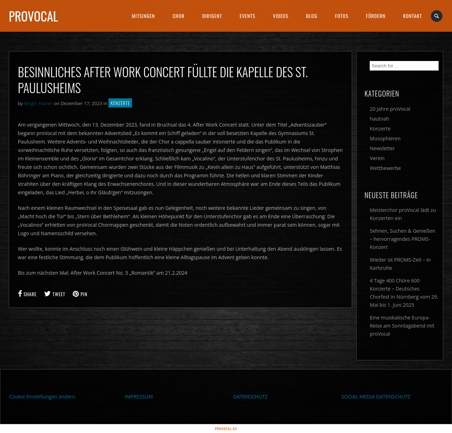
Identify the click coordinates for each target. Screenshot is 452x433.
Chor (179, 15)
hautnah (379, 118)
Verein (377, 158)
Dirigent (212, 15)
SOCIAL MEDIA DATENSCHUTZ (376, 396)
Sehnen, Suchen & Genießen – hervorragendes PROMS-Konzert (402, 238)
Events (247, 15)
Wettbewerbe (385, 168)
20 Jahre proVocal (390, 108)
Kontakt (412, 15)
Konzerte (120, 102)
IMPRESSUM (139, 396)
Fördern (376, 15)
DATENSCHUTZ (250, 396)
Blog (311, 15)
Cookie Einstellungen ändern (43, 396)
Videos (281, 15)
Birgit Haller (38, 103)
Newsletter (382, 148)
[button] (15, 417)
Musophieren (385, 138)
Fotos (342, 15)
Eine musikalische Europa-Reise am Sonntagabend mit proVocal (402, 325)
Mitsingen (143, 15)
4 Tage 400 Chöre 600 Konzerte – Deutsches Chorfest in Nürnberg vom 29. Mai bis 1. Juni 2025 (404, 292)
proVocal (33, 16)
